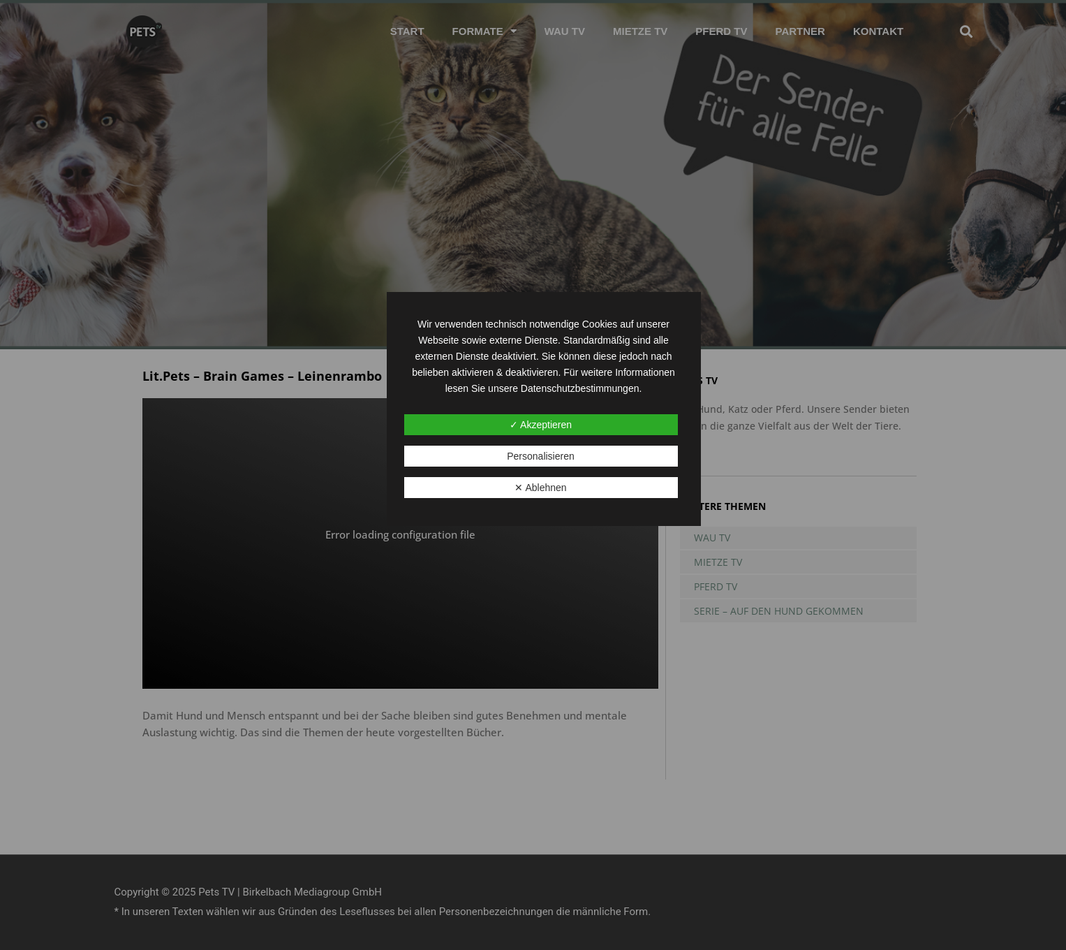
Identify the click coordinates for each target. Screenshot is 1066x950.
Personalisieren (541, 456)
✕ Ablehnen (540, 487)
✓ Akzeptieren (541, 424)
